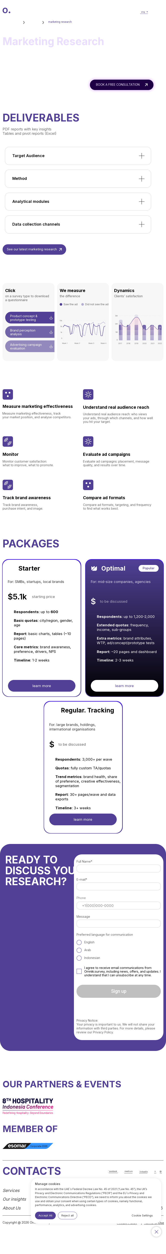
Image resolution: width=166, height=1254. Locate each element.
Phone (81, 898)
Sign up (118, 991)
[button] (157, 12)
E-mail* (82, 879)
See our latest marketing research (32, 249)
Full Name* (84, 861)
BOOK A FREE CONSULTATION (118, 84)
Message (83, 916)
